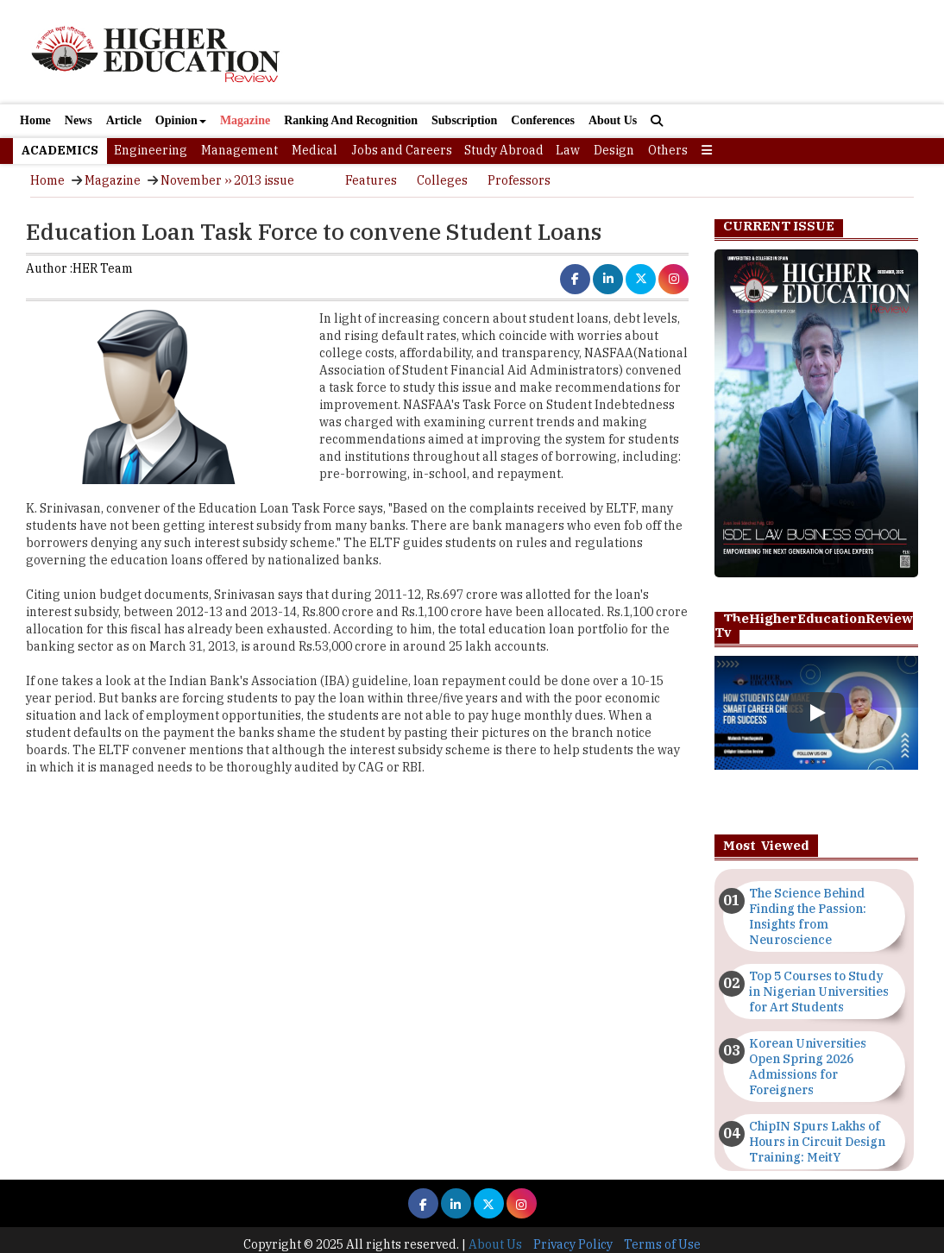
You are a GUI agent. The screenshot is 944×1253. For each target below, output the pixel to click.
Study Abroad (504, 150)
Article (124, 120)
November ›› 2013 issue (227, 180)
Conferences (543, 120)
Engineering (150, 150)
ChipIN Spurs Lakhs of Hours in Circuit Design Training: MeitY (817, 1141)
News (78, 120)
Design (614, 150)
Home (35, 120)
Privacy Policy (573, 1244)
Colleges (442, 180)
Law (568, 150)
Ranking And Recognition (351, 120)
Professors (519, 180)
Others (668, 150)
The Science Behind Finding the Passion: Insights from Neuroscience (807, 916)
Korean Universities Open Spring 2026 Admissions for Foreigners (807, 1067)
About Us (612, 120)
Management (239, 150)
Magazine (245, 120)
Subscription (464, 120)
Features (371, 180)
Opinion (180, 120)
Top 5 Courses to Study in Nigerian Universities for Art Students (819, 991)
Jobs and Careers (401, 150)
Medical (314, 150)
